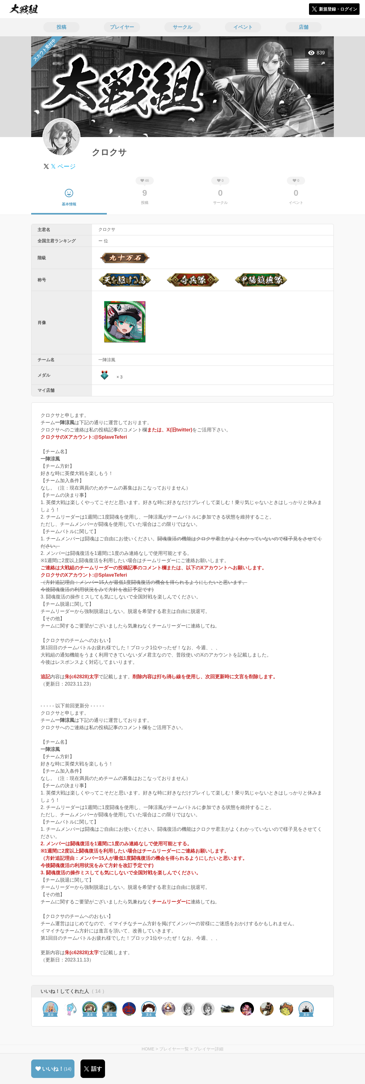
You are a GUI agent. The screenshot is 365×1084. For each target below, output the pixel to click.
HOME (148, 1048)
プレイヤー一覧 (174, 1048)
